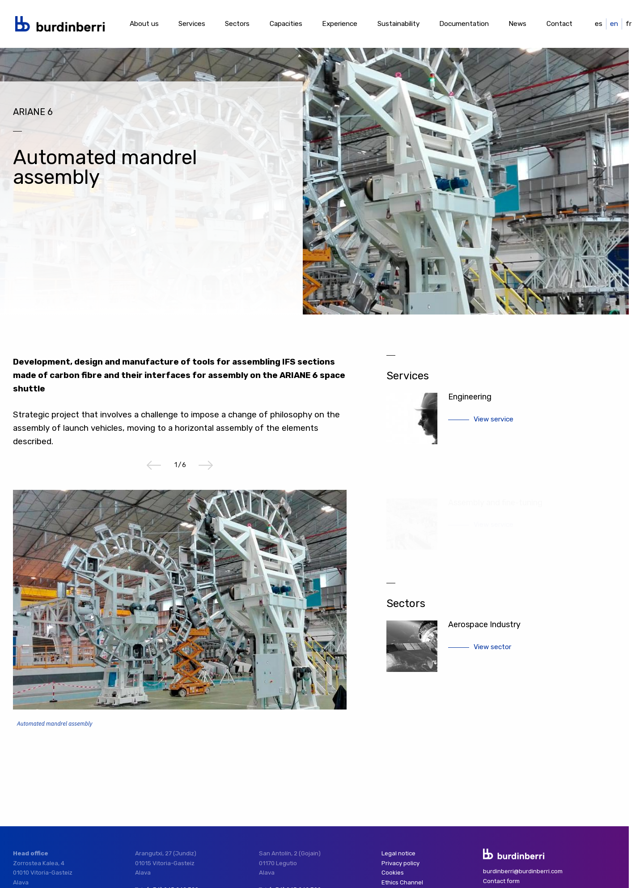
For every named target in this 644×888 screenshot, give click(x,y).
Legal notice (398, 853)
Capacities (286, 24)
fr (628, 24)
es (598, 24)
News (517, 24)
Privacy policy (400, 863)
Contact (559, 24)
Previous (154, 465)
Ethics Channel (402, 882)
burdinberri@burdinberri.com (523, 871)
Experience (339, 24)
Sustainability (398, 24)
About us (144, 24)
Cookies (392, 872)
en (614, 24)
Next (206, 465)
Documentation (464, 24)
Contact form (501, 881)
